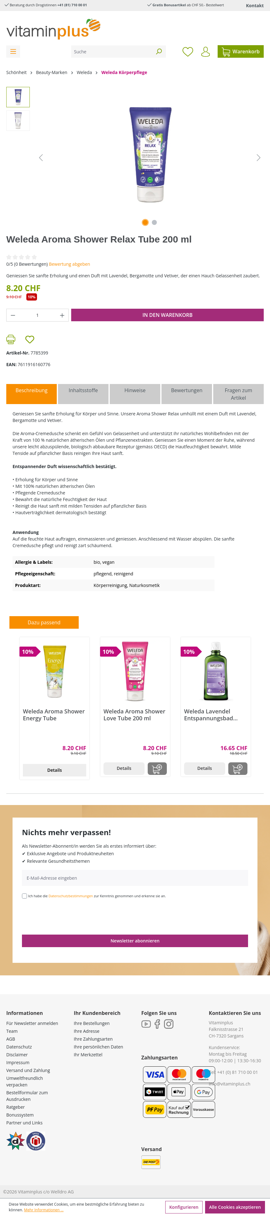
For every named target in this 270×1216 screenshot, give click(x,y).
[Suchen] (158, 51)
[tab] (31, 394)
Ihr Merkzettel (88, 1055)
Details (54, 770)
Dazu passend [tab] (44, 622)
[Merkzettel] (187, 51)
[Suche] (111, 51)
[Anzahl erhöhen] (62, 315)
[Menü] (13, 51)
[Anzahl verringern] (12, 315)
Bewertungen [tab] (186, 390)
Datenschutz (19, 1047)
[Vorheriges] (40, 157)
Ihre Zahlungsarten (93, 1039)
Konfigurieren (184, 1207)
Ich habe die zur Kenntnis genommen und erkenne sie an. (97, 895)
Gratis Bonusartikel (169, 5)
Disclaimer (17, 1055)
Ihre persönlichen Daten (98, 1047)
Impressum (17, 1062)
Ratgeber (15, 1107)
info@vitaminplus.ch (230, 1084)
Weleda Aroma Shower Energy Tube (54, 715)
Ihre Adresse (86, 1031)
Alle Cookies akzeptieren (235, 1207)
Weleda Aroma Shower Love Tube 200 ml (134, 715)
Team (12, 1031)
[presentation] (69, 916)
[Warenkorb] (241, 51)
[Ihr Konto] (205, 52)
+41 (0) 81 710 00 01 (237, 1072)
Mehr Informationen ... (44, 1210)
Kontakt (255, 5)
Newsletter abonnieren (134, 941)
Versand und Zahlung (28, 1070)
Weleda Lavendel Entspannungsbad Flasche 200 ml (208, 715)
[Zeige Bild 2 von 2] (154, 222)
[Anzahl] (37, 315)
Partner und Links (24, 1123)
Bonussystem (20, 1115)
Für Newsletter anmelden (32, 1023)
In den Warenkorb (167, 315)
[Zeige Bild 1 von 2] (145, 222)
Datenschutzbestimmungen (71, 895)
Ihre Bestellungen (91, 1023)
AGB (10, 1039)
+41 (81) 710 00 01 (72, 5)
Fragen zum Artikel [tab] (238, 394)
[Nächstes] (258, 157)
